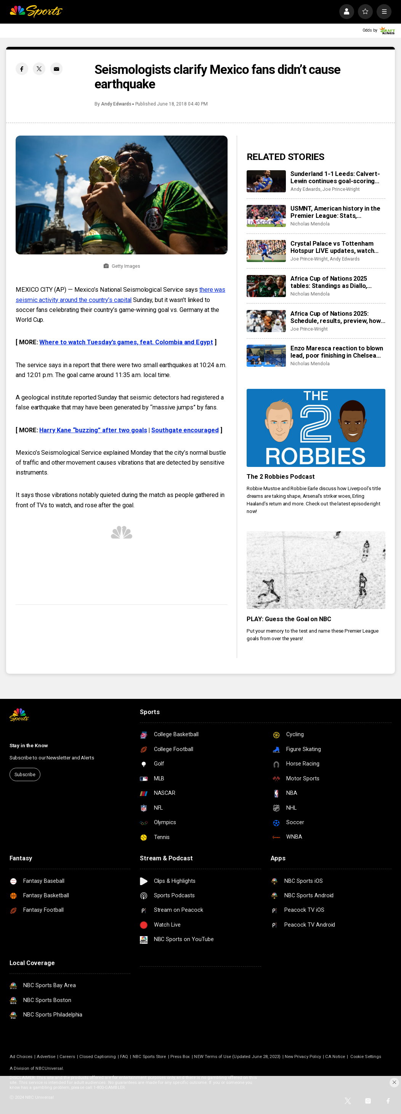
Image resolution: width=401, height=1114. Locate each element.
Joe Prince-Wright (341, 189)
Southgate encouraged (184, 430)
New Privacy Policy (303, 1056)
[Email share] (56, 68)
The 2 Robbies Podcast (281, 476)
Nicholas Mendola (310, 224)
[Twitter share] (39, 68)
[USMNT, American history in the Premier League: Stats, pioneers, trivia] (266, 216)
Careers (67, 1056)
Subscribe (24, 774)
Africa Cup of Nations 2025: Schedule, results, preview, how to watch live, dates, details (335, 317)
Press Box (180, 1056)
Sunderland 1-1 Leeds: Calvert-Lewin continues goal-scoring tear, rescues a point (335, 177)
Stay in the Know (29, 745)
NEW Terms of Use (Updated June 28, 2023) (237, 1056)
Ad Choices (21, 1056)
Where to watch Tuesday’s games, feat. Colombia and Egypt (126, 342)
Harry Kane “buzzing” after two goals (93, 430)
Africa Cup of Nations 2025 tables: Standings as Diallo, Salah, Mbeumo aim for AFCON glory (334, 282)
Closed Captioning (97, 1056)
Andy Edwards (116, 104)
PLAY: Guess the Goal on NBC (289, 619)
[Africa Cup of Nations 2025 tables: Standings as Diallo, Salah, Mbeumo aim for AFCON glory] (266, 286)
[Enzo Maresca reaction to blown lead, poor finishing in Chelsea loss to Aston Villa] (266, 356)
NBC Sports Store (149, 1056)
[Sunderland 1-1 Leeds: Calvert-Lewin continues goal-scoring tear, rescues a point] (266, 181)
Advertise (46, 1056)
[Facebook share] (22, 68)
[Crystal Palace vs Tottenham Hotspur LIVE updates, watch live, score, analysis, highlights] (266, 251)
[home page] (36, 11)
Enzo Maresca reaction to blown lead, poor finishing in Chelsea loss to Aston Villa (336, 352)
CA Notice (335, 1056)
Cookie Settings (365, 1056)
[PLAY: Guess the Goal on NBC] (316, 570)
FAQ (124, 1056)
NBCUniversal (49, 1068)
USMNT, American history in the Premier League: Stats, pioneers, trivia (335, 212)
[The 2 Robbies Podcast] (316, 428)
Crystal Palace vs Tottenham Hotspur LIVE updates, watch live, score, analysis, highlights (333, 247)
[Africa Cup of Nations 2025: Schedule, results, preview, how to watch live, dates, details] (266, 321)
